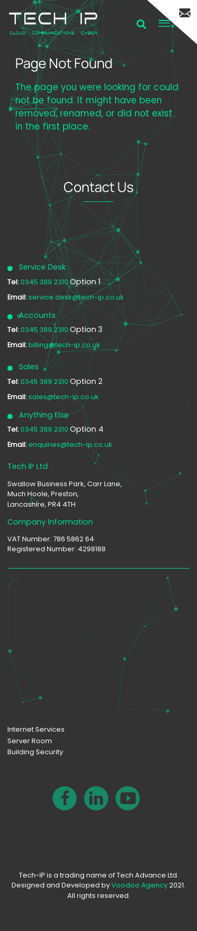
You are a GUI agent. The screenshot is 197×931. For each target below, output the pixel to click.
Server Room (29, 741)
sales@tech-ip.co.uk (63, 397)
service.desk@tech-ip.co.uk (76, 297)
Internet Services (36, 729)
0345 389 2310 (45, 282)
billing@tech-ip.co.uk (64, 345)
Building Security (35, 752)
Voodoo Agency (139, 885)
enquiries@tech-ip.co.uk (70, 445)
